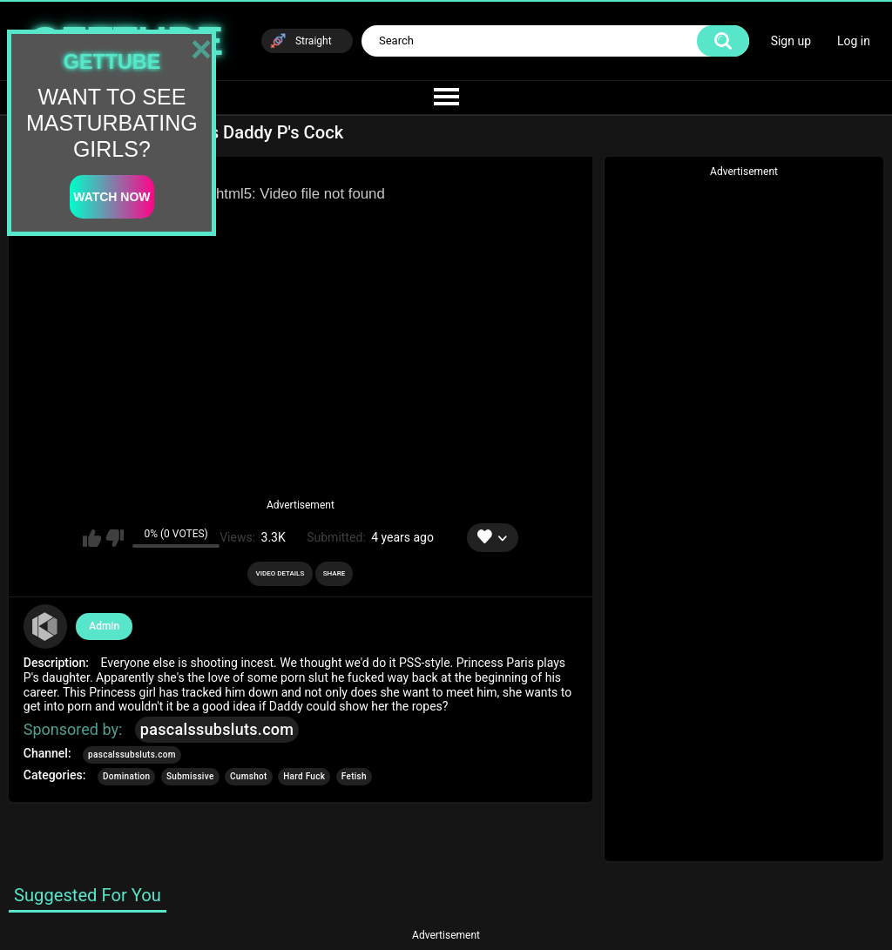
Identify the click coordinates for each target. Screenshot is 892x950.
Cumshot (248, 776)
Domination (127, 776)
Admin (104, 626)
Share (334, 573)
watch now (111, 197)
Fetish (354, 776)
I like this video (92, 538)
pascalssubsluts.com (217, 729)
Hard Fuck (304, 776)
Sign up (791, 41)
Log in (853, 41)
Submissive (190, 776)
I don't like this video (114, 538)
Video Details (280, 573)
